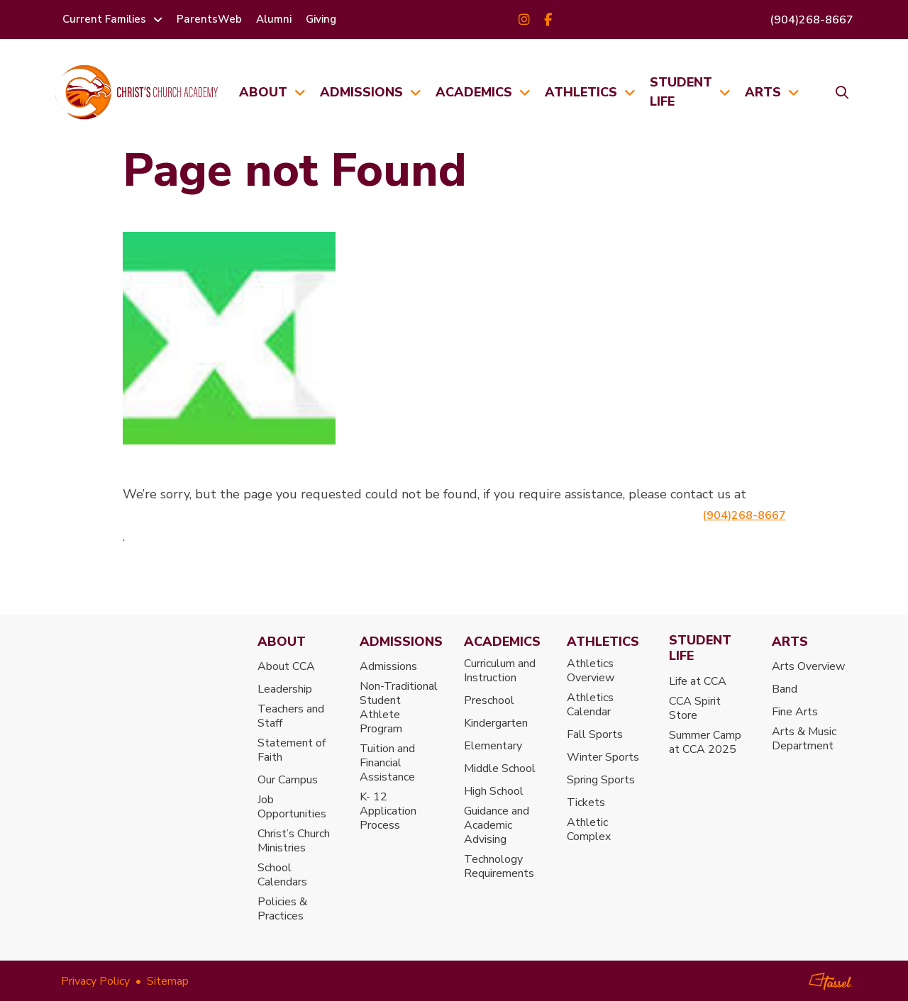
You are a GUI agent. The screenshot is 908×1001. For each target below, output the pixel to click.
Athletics (581, 92)
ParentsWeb (209, 19)
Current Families (104, 19)
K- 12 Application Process (388, 811)
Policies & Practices (282, 909)
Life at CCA (697, 681)
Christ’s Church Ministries (294, 841)
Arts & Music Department (804, 739)
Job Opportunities (292, 807)
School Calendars (282, 875)
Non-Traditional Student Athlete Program (399, 707)
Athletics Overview (590, 670)
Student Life (681, 92)
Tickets (586, 802)
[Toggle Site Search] (837, 92)
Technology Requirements (499, 866)
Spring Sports (601, 780)
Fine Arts (795, 712)
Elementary (493, 746)
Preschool (489, 700)
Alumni (274, 19)
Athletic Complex (589, 829)
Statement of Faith (292, 750)
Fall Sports (595, 734)
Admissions (361, 92)
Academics (474, 92)
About (263, 92)
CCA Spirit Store (695, 708)
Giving (321, 19)
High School (494, 791)
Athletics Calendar (590, 704)
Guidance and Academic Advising (496, 825)
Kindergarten (496, 723)
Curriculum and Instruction (500, 670)
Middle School (500, 768)
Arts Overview (808, 666)
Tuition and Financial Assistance (387, 763)
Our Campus (288, 780)
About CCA (286, 666)
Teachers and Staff (291, 716)
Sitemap (168, 981)
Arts (763, 92)
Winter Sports (603, 757)
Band (784, 689)
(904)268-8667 (811, 20)
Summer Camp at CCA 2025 (705, 742)
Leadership (285, 689)
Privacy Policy (95, 981)
